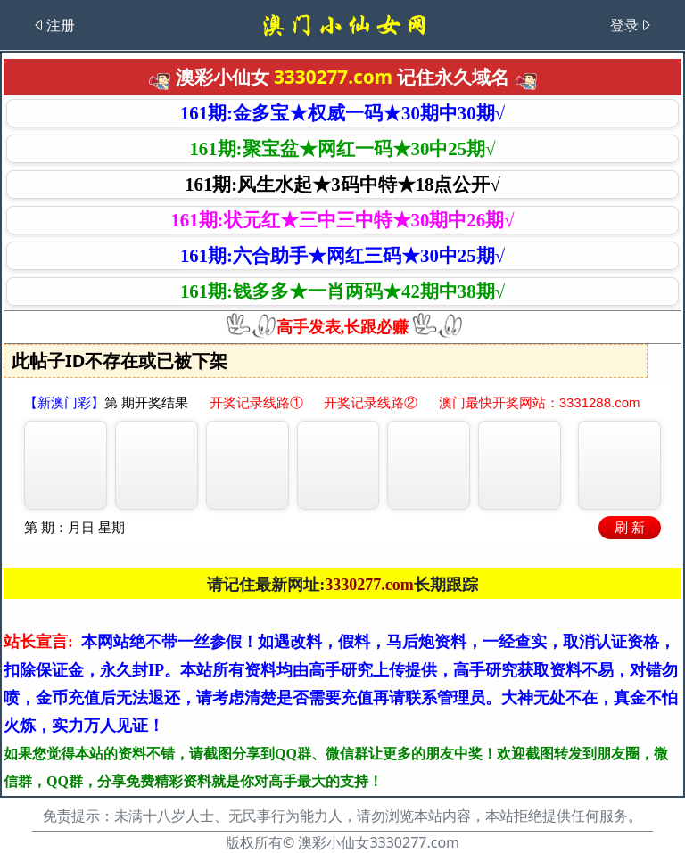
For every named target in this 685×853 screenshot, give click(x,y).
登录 (631, 25)
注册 (53, 25)
